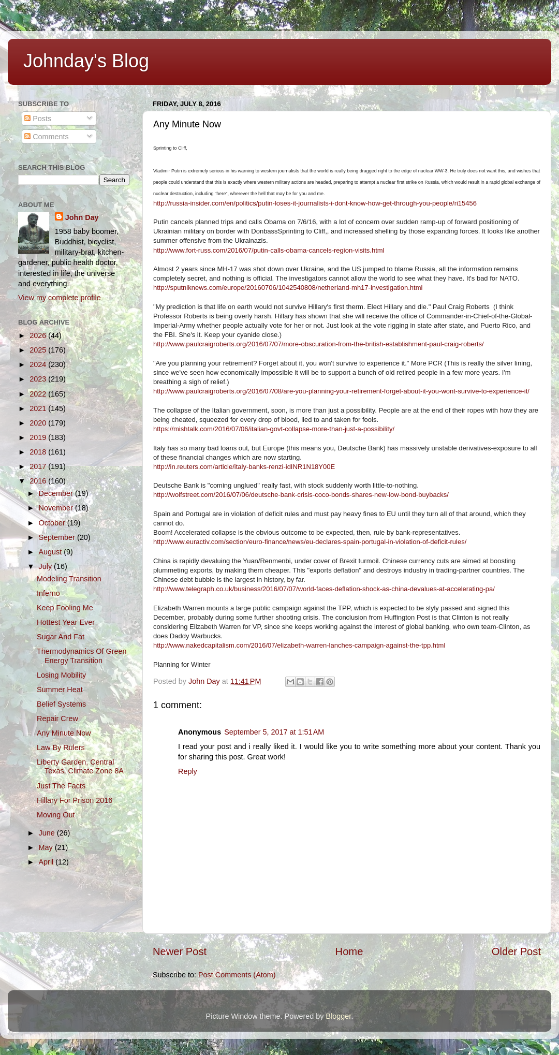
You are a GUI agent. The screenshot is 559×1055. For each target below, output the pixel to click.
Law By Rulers (61, 747)
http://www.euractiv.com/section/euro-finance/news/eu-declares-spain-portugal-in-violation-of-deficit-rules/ (309, 542)
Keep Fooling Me (65, 608)
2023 (39, 379)
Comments (46, 137)
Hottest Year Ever (66, 622)
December (57, 493)
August (51, 552)
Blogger (338, 1016)
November (57, 508)
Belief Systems (61, 704)
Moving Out (56, 815)
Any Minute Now (64, 733)
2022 (39, 394)
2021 (39, 408)
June (48, 833)
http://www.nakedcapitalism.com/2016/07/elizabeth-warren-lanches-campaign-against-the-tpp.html (299, 645)
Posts (37, 118)
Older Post (516, 951)
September (58, 537)
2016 (39, 481)
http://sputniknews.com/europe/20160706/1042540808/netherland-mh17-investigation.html (287, 287)
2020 (39, 423)
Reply (187, 771)
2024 (39, 364)
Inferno (48, 593)
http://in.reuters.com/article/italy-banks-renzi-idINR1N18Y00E (244, 467)
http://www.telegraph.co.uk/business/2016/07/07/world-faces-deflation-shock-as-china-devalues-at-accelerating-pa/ (324, 589)
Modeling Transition (69, 579)
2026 (39, 335)
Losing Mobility (61, 675)
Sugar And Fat (60, 637)
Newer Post (180, 951)
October (53, 523)
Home (349, 951)
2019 (39, 437)
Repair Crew (57, 718)
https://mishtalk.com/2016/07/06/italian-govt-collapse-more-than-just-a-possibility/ (273, 429)
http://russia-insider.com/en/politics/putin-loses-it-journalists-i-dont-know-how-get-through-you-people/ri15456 (315, 203)
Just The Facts (61, 786)
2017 (39, 466)
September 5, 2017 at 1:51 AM (274, 732)
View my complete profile (59, 298)
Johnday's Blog (86, 60)
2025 (39, 350)
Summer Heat (60, 689)
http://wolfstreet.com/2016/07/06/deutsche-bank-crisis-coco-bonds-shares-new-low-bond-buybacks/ (301, 495)
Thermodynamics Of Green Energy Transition (82, 655)
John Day (82, 217)
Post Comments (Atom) (237, 975)
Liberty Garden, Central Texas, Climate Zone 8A (80, 766)
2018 (39, 452)
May (47, 847)
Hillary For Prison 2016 (74, 800)
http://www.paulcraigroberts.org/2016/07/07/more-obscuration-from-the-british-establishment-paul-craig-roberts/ (318, 344)
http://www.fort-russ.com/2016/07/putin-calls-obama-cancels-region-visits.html (269, 250)
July (46, 566)
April (47, 862)
